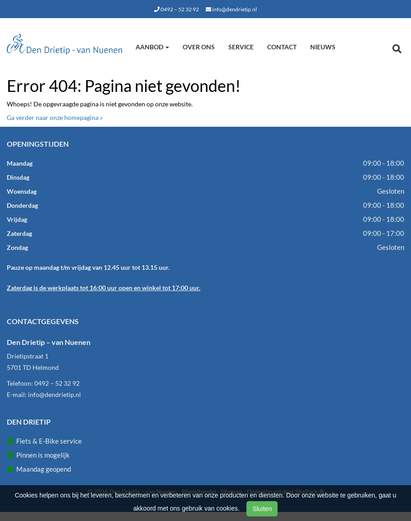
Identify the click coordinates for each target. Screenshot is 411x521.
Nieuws (322, 47)
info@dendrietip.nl (231, 9)
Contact (282, 47)
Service (241, 47)
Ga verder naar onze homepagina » (55, 117)
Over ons (199, 47)
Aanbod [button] (152, 47)
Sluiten (262, 508)
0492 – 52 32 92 (176, 9)
